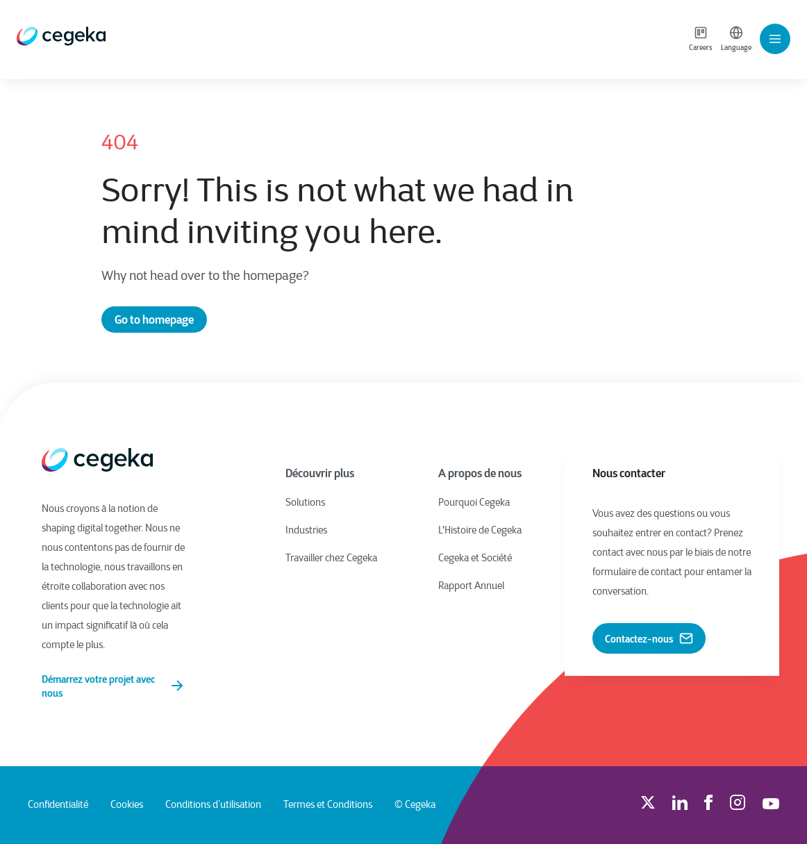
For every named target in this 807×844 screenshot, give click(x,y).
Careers (701, 39)
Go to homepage (154, 319)
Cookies (126, 805)
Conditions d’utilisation (213, 805)
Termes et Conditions (327, 805)
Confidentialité (58, 805)
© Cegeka (414, 805)
